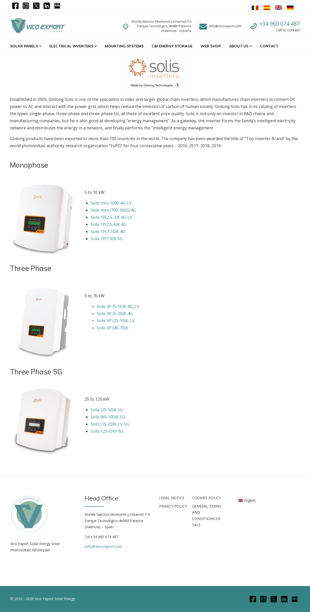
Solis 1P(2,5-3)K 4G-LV (111, 217)
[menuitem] (247, 500)
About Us (238, 46)
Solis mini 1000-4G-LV (111, 203)
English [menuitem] (250, 500)
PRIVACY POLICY (173, 506)
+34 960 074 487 (279, 23)
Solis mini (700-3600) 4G (113, 210)
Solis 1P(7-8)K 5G (107, 238)
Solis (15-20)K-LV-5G (110, 424)
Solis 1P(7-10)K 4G (108, 231)
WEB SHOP (211, 46)
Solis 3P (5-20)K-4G (115, 313)
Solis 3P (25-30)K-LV (116, 320)
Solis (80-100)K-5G (108, 417)
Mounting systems (124, 46)
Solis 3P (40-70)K (112, 328)
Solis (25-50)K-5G (107, 410)
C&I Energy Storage (172, 46)
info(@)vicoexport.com (103, 546)
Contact (269, 46)
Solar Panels (24, 46)
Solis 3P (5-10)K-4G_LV (118, 306)
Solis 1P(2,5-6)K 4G (108, 224)
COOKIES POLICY (206, 497)
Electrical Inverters (71, 46)
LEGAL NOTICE (171, 497)
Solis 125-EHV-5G (107, 431)
